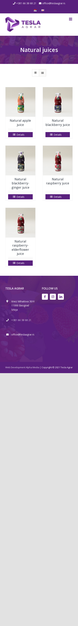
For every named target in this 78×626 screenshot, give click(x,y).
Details (20, 134)
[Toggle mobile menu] (71, 19)
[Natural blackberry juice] (58, 102)
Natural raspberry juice (57, 181)
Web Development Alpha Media (22, 367)
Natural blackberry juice (57, 122)
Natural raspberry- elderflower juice (20, 247)
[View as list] (42, 72)
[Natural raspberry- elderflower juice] (20, 223)
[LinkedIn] (61, 297)
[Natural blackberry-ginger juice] (20, 160)
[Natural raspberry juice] (58, 160)
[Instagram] (53, 297)
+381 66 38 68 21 (26, 3)
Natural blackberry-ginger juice (20, 183)
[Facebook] (45, 297)
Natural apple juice (20, 122)
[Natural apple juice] (20, 102)
